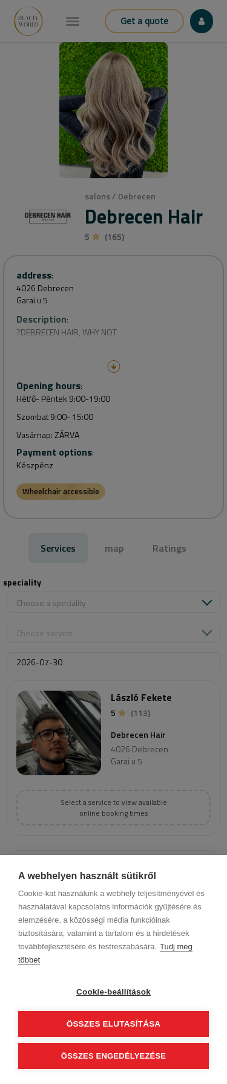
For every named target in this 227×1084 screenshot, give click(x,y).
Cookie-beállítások (113, 991)
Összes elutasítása (114, 1023)
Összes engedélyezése (113, 1055)
